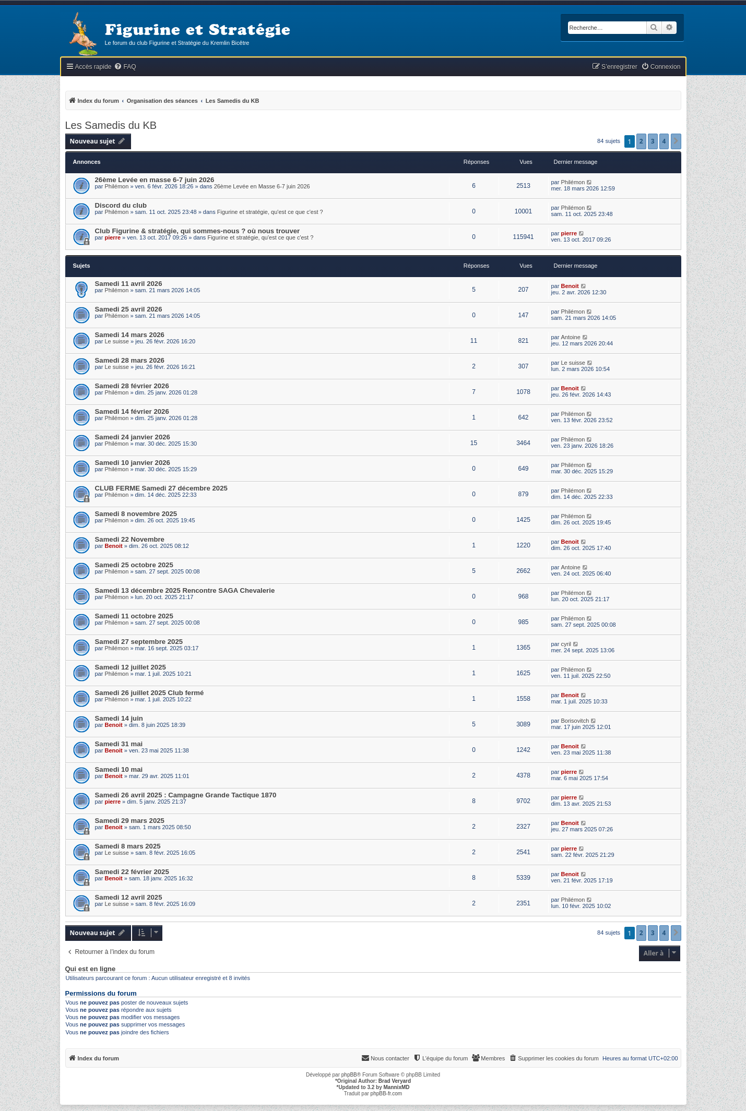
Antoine (570, 337)
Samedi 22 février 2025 (132, 872)
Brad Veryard (394, 1081)
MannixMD (397, 1087)
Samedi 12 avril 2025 (128, 897)
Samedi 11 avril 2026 (128, 284)
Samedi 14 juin (119, 718)
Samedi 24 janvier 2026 (132, 437)
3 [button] (653, 141)
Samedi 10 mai (119, 769)
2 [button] (641, 141)
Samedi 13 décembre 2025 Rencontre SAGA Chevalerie (185, 590)
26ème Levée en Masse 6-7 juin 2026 (262, 186)
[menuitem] (125, 67)
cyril (566, 644)
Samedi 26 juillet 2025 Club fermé (149, 693)
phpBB (349, 1075)
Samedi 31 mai (119, 744)
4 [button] (664, 141)
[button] (676, 141)
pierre (112, 237)
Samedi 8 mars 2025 (128, 846)
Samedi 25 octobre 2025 (134, 565)
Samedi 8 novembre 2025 (136, 514)
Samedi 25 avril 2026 (128, 309)
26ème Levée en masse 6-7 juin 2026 (155, 180)
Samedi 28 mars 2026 (129, 360)
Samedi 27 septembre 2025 (139, 642)
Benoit (569, 286)
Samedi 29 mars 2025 (129, 821)
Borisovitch (575, 721)
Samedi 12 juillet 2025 (130, 667)
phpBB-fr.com (386, 1093)
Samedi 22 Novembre (129, 539)
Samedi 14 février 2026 (132, 411)
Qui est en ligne (90, 969)
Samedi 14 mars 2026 (129, 335)
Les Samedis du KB (111, 125)
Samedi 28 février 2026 (132, 386)
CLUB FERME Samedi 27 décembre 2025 (161, 488)
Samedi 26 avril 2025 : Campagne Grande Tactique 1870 (186, 795)
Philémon (116, 186)
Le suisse (116, 341)
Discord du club (121, 205)
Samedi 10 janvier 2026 (132, 463)
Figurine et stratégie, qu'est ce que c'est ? (270, 212)
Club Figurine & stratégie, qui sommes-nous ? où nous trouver (197, 231)
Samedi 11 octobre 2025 (134, 616)
